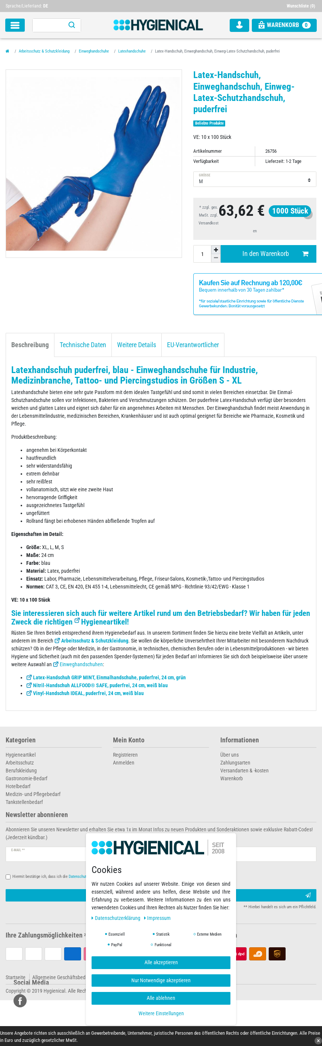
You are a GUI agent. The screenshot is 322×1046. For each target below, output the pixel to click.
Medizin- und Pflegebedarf (33, 794)
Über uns (229, 755)
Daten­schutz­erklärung (116, 918)
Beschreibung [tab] (30, 345)
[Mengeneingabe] (202, 253)
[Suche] (72, 25)
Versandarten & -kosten (244, 771)
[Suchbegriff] (48, 25)
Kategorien (21, 740)
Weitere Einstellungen (161, 1013)
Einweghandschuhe (94, 51)
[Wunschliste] (301, 6)
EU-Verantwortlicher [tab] (193, 345)
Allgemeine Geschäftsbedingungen (68, 977)
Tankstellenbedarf (24, 802)
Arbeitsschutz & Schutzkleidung (44, 51)
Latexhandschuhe (132, 51)
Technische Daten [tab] (83, 345)
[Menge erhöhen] (215, 249)
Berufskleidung (21, 771)
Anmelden (123, 763)
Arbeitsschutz (20, 763)
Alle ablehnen (161, 998)
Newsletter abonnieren (37, 815)
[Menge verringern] (215, 258)
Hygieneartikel (104, 621)
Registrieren (125, 755)
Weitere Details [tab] (136, 345)
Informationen (239, 740)
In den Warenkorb (275, 254)
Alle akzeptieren (161, 962)
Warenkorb (231, 778)
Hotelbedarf (18, 786)
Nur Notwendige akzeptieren (161, 980)
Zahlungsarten (235, 763)
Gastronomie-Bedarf (26, 778)
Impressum (157, 918)
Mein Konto (128, 740)
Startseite (16, 977)
